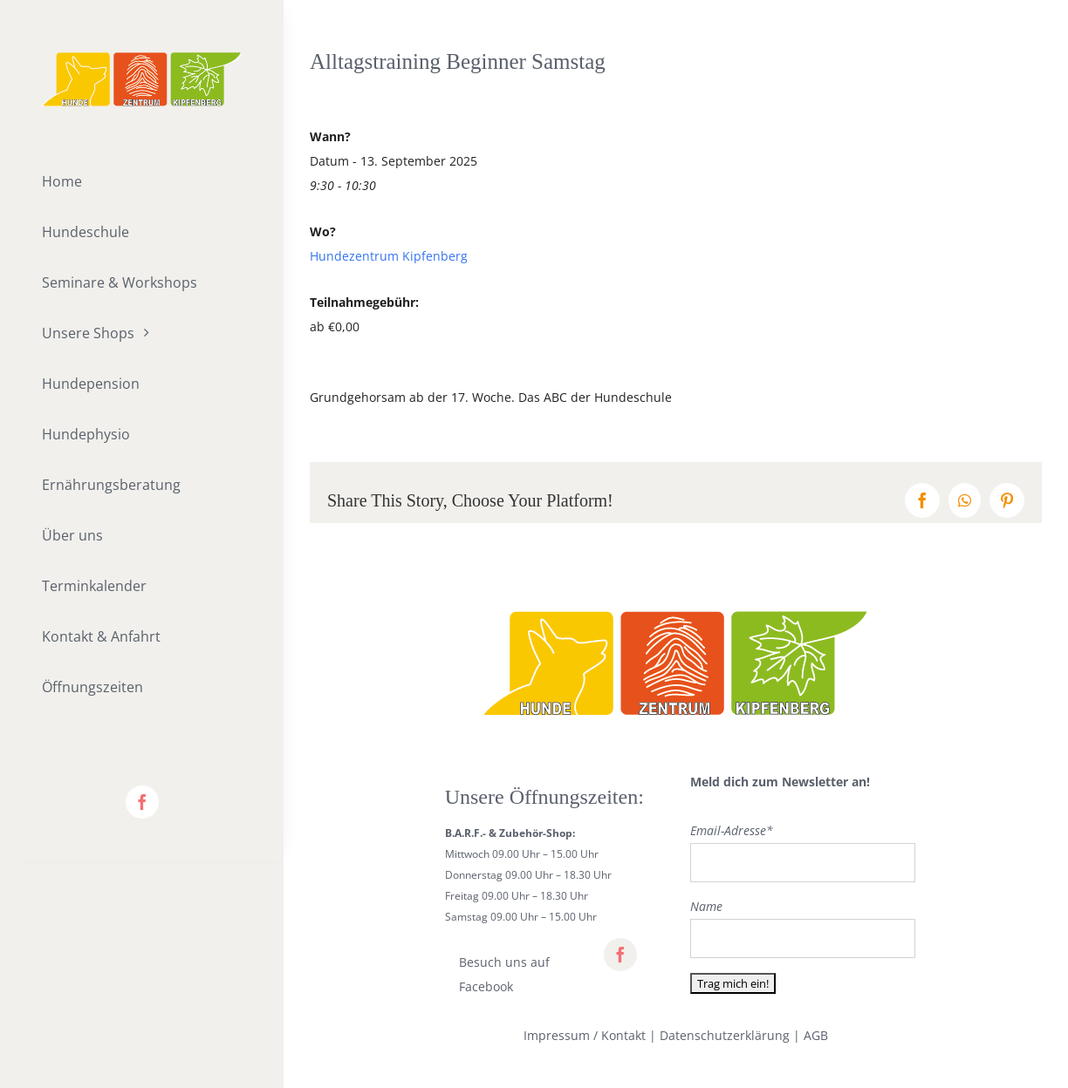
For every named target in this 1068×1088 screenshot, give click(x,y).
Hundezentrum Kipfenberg (389, 256)
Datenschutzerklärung (725, 1035)
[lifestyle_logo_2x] (142, 58)
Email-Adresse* (731, 830)
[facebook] (142, 802)
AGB (816, 1035)
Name (706, 906)
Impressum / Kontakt (585, 1035)
